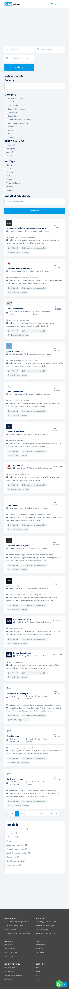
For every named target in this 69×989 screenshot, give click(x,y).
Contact (38, 979)
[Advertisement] (34, 25)
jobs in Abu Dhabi (10, 952)
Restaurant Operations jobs (45, 933)
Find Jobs (19, 67)
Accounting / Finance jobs (13, 925)
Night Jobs (39, 948)
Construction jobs (42, 929)
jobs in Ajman (9, 956)
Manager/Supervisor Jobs (13, 975)
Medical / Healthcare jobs (45, 925)
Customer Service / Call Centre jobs (17, 933)
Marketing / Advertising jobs (46, 922)
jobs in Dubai (9, 944)
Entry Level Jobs (9, 967)
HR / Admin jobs (10, 929)
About (38, 975)
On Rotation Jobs (42, 952)
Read (38, 971)
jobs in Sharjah (9, 948)
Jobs (37, 967)
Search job (34, 210)
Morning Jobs (40, 944)
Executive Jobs (9, 971)
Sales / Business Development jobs (16, 922)
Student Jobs (8, 979)
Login (54, 4)
